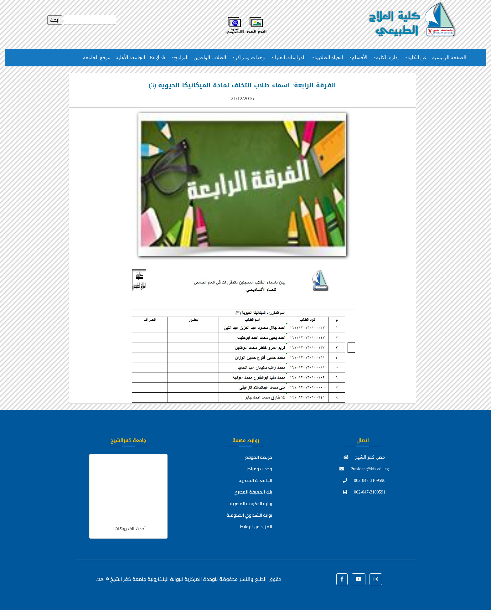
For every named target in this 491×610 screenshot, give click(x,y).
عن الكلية (417, 57)
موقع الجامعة (97, 57)
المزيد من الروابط (256, 527)
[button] (342, 579)
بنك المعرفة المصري (253, 492)
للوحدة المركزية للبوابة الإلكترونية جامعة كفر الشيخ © (157, 579)
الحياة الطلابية (328, 57)
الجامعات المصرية (255, 480)
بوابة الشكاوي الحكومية (249, 515)
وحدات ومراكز (250, 57)
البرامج (181, 57)
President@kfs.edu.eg (364, 469)
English (157, 57)
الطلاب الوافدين (210, 57)
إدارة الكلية (387, 57)
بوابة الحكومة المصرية (251, 503)
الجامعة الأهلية (130, 57)
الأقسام (359, 57)
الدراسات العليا (290, 57)
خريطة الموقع (258, 457)
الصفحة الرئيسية (449, 57)
